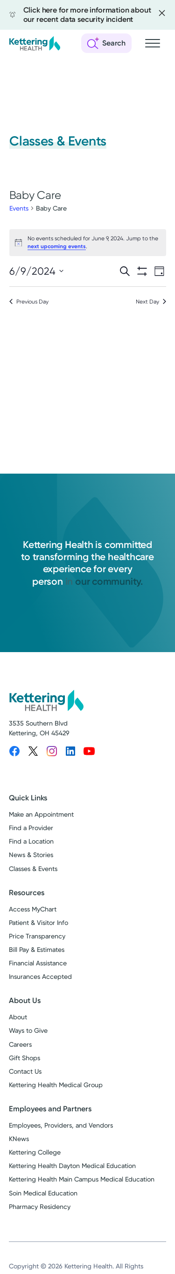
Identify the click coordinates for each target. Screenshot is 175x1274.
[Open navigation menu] (152, 43)
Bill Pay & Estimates (36, 949)
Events (18, 208)
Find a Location (31, 841)
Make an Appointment (41, 814)
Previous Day (29, 301)
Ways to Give (28, 1030)
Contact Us (25, 1071)
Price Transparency (37, 936)
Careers (20, 1044)
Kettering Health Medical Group (56, 1085)
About (18, 1017)
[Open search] (106, 43)
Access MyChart (32, 909)
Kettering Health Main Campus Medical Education (81, 1179)
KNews (19, 1138)
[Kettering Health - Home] (34, 43)
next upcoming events (57, 246)
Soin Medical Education (43, 1193)
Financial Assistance (38, 963)
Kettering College (35, 1152)
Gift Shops (24, 1058)
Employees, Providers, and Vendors (61, 1125)
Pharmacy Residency (39, 1206)
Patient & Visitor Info (38, 922)
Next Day (151, 301)
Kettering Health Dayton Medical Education (72, 1165)
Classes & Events (33, 868)
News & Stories (31, 854)
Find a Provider (31, 828)
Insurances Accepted (40, 976)
